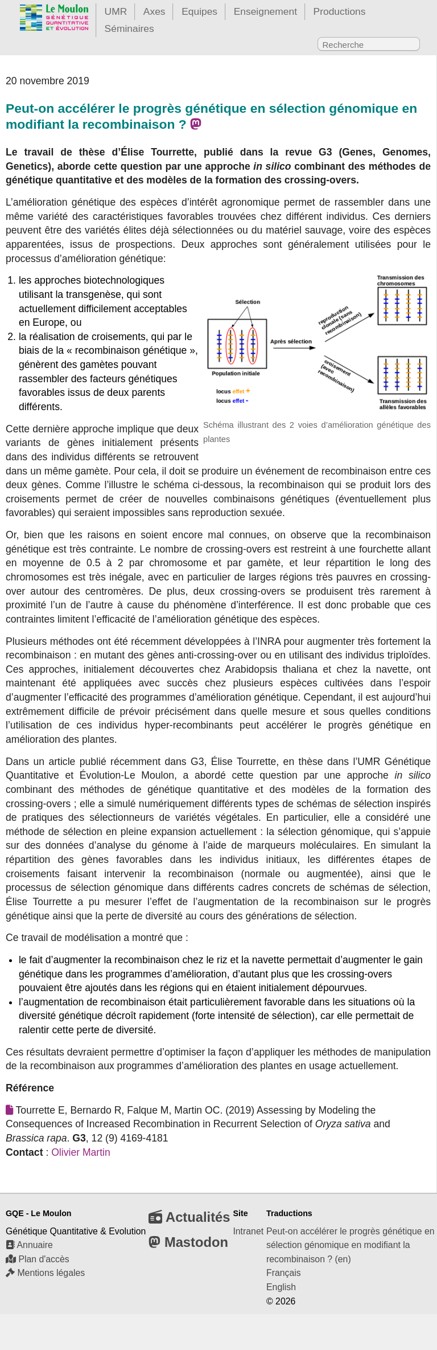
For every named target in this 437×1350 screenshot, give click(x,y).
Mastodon (188, 1242)
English (281, 1287)
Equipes (199, 11)
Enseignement (265, 11)
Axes (154, 11)
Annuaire (29, 1245)
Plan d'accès (37, 1259)
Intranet (248, 1231)
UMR (116, 11)
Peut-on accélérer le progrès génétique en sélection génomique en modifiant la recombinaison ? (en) (350, 1245)
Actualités (189, 1217)
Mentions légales (45, 1273)
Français (283, 1273)
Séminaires (129, 28)
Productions (340, 11)
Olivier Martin (80, 1152)
